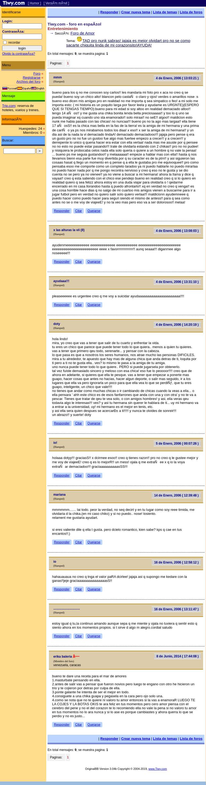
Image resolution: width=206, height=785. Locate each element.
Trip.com (8, 106)
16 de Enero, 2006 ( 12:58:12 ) (176, 562)
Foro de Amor (82, 33)
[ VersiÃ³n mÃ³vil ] (56, 3)
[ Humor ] (34, 3)
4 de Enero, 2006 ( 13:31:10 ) (177, 282)
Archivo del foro (28, 81)
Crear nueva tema (135, 12)
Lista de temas (165, 12)
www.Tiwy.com (158, 768)
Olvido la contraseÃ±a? (18, 54)
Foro (36, 74)
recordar (14, 42)
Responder (109, 12)
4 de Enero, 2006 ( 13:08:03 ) (177, 231)
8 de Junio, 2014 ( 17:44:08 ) (178, 656)
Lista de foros (191, 12)
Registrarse (31, 78)
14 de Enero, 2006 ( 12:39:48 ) (176, 495)
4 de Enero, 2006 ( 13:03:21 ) (177, 78)
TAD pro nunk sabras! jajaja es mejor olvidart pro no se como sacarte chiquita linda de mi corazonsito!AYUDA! (128, 42)
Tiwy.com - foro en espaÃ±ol (74, 24)
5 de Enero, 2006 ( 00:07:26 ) (177, 443)
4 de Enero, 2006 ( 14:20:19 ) (177, 325)
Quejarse (93, 211)
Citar (78, 211)
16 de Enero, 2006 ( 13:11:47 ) (176, 609)
